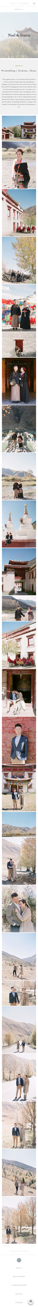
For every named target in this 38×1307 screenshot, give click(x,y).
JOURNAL (19, 1294)
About (19, 1268)
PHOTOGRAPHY (19, 1276)
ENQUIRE (19, 1302)
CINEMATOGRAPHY (19, 1285)
